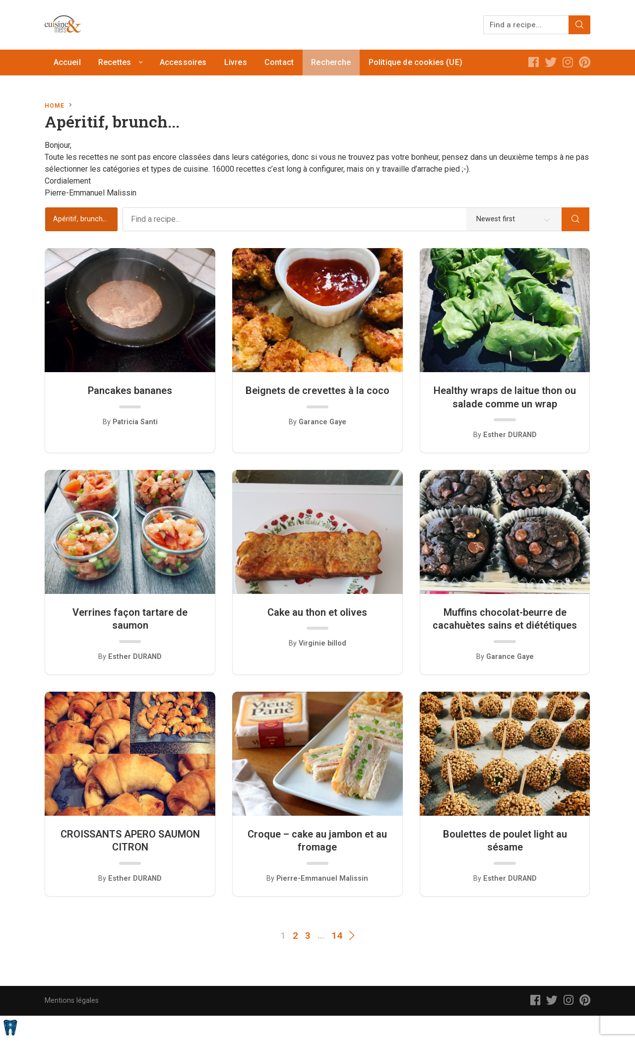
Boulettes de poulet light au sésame (505, 840)
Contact (279, 62)
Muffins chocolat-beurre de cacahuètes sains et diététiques (505, 618)
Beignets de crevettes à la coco (317, 390)
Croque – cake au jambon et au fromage (317, 840)
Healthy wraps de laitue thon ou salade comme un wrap (505, 397)
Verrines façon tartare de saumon (130, 618)
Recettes (114, 62)
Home (54, 105)
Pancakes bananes (130, 390)
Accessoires (183, 62)
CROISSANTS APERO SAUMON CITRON (130, 840)
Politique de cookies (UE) (415, 62)
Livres (235, 62)
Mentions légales (72, 1000)
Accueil (67, 62)
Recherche (331, 62)
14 (336, 935)
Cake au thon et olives (317, 612)
